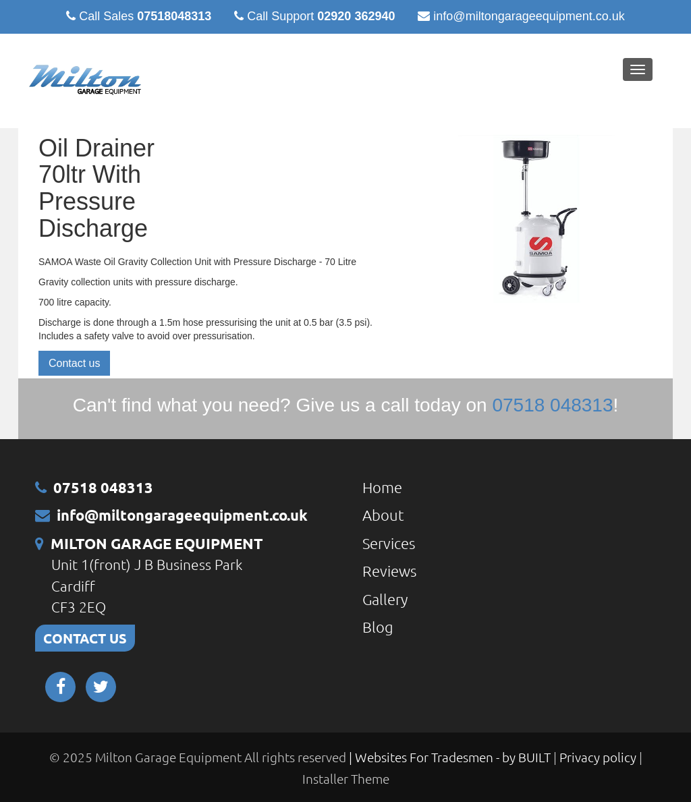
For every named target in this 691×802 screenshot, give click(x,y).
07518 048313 (103, 487)
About (383, 514)
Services (388, 543)
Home (382, 487)
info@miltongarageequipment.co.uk (528, 16)
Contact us (74, 363)
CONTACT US (85, 638)
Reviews (389, 570)
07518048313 (174, 16)
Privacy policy (599, 757)
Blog (377, 626)
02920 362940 (356, 16)
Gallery (385, 599)
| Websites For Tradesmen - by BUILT (451, 757)
